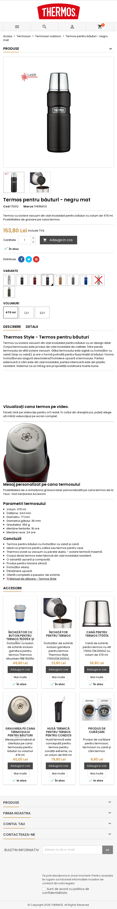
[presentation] (74, 864)
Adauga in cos (58, 240)
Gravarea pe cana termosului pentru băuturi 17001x (20, 733)
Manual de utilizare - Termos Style (31, 579)
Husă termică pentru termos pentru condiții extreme (58, 733)
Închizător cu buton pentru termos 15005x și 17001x (20, 637)
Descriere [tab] (12, 326)
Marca (28, 206)
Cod (6, 206)
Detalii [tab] (32, 326)
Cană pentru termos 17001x (97, 634)
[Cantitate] (24, 240)
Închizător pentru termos (58, 634)
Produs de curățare (96, 730)
